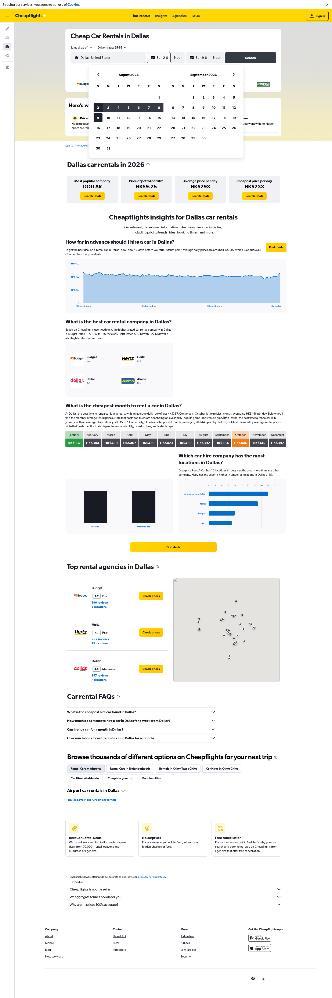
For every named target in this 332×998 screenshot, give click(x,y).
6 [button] (139, 107)
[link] (92, 196)
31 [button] (108, 148)
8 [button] (159, 107)
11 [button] (118, 118)
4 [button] (118, 107)
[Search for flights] (7, 29)
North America (83, 145)
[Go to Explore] (7, 55)
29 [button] (159, 138)
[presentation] (148, 165)
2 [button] (98, 107)
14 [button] (149, 118)
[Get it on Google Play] (259, 938)
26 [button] (128, 138)
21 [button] (149, 128)
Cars (67, 145)
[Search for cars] (7, 46)
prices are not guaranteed (151, 876)
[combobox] (82, 47)
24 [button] (108, 138)
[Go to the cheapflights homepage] (31, 16)
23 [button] (98, 138)
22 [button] (159, 128)
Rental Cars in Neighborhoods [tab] (130, 768)
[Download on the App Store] (259, 948)
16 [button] (98, 128)
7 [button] (149, 107)
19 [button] (128, 128)
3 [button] (108, 107)
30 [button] (98, 148)
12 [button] (128, 118)
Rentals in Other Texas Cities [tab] (178, 768)
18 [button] (118, 128)
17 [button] (108, 128)
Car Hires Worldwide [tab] (85, 778)
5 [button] (128, 107)
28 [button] (149, 138)
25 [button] (118, 138)
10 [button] (108, 118)
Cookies (73, 5)
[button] (327, 4)
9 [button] (98, 118)
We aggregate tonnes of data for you (175, 896)
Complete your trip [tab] (120, 778)
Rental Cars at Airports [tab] (86, 768)
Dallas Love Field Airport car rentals (92, 799)
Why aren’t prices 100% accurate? (175, 904)
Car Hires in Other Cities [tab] (222, 768)
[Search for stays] (7, 38)
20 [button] (139, 128)
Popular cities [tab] (151, 778)
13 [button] (139, 118)
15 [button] (159, 118)
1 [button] (159, 97)
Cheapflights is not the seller (175, 889)
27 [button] (139, 138)
